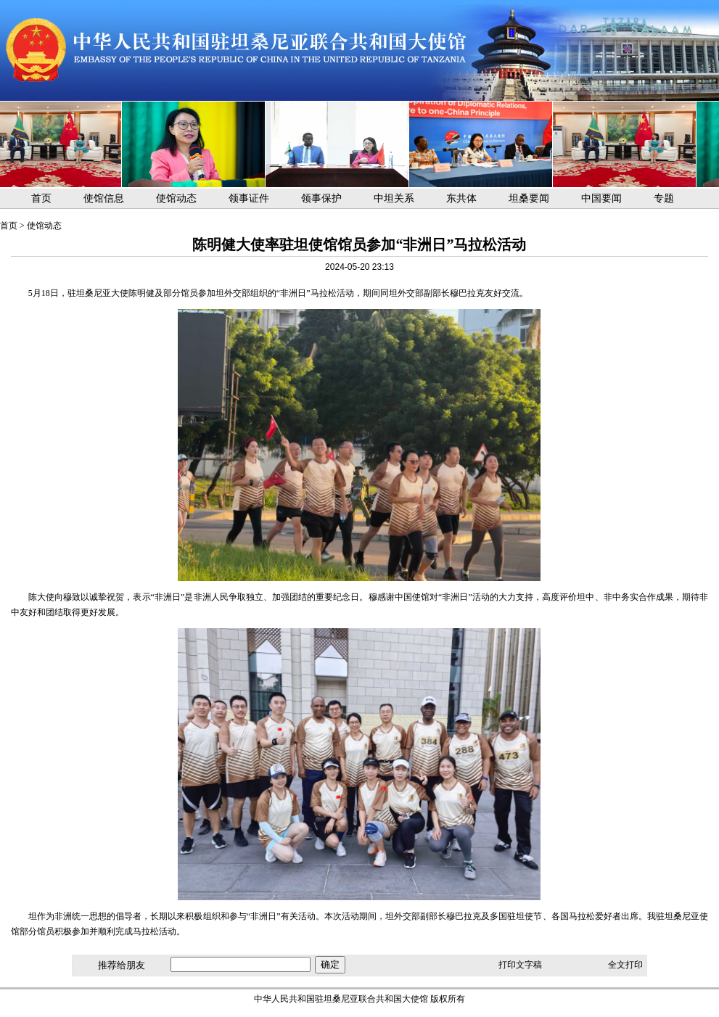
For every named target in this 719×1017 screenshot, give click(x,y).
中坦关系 (394, 198)
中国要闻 (601, 198)
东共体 (461, 198)
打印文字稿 (520, 965)
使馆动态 (176, 198)
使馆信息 (103, 198)
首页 (41, 198)
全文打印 (625, 965)
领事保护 (321, 198)
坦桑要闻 (529, 198)
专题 (664, 198)
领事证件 (249, 198)
